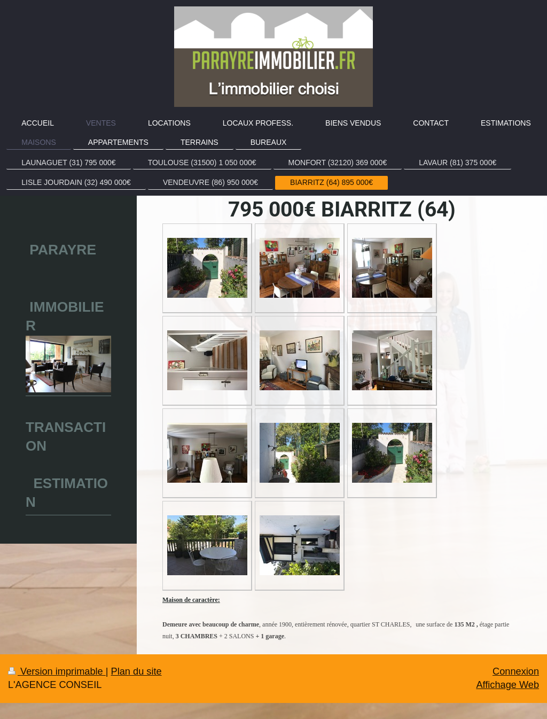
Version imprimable (57, 671)
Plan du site (136, 671)
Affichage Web (507, 684)
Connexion (516, 671)
